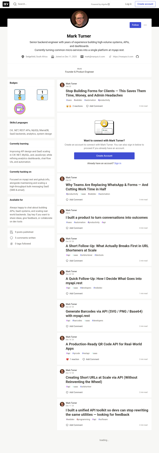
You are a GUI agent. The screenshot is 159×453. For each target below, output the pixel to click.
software (103, 419)
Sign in (117, 163)
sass (69, 100)
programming (83, 419)
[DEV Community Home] (6, 4)
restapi (86, 353)
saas (83, 194)
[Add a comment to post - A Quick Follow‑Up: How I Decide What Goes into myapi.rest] (74, 293)
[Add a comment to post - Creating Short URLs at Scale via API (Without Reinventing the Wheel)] (74, 392)
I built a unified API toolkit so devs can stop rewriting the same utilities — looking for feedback (107, 412)
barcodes (77, 320)
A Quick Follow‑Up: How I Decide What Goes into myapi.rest (104, 281)
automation (90, 100)
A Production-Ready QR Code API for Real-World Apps (104, 346)
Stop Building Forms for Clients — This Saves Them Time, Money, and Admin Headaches (106, 93)
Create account (145, 4)
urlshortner (85, 386)
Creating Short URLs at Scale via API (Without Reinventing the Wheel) (101, 379)
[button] (20, 95)
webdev (78, 100)
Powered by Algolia (100, 4)
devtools (99, 255)
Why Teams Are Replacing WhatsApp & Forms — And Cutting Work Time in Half (107, 187)
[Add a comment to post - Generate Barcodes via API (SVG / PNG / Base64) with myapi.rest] (74, 326)
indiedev (97, 287)
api (104, 222)
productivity (104, 100)
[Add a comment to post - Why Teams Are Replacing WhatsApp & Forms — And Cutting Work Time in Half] (74, 199)
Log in (128, 4)
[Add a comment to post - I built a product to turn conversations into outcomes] (74, 228)
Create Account (104, 155)
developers (85, 287)
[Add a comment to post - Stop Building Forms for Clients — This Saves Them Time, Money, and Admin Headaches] (74, 106)
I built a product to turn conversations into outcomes (107, 218)
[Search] (15, 4)
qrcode (76, 353)
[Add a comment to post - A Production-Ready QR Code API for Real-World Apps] (72, 359)
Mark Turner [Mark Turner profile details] (71, 84)
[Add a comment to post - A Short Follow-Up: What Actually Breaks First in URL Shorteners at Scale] (74, 260)
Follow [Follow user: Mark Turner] (135, 25)
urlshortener (86, 255)
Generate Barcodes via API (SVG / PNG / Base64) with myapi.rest (104, 313)
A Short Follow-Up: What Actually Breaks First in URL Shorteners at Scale (107, 248)
